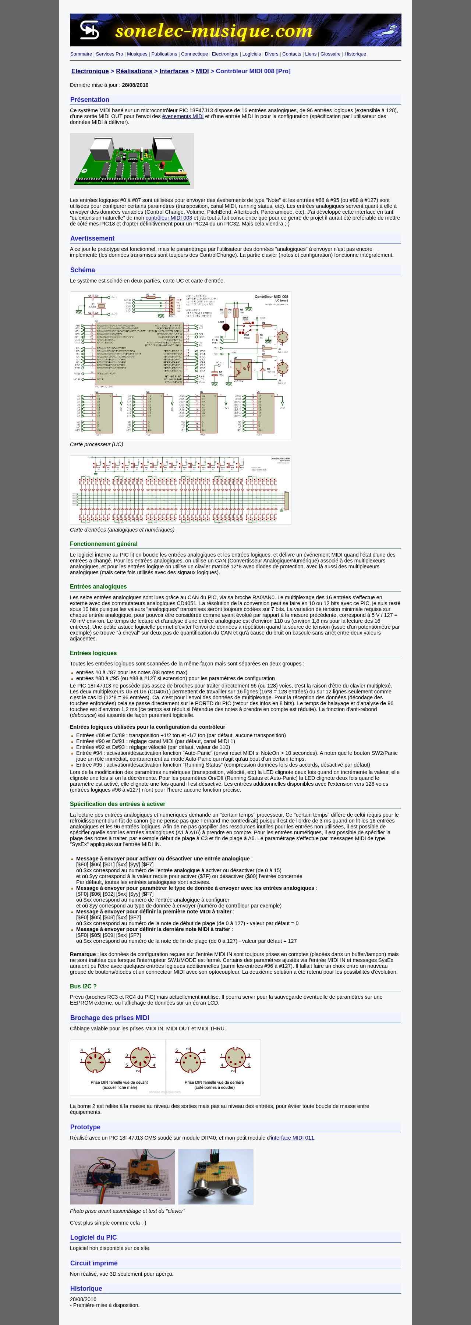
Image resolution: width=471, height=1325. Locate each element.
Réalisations (134, 71)
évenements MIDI (183, 116)
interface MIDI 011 (292, 1138)
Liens (310, 54)
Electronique (225, 54)
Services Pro (109, 54)
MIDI (202, 71)
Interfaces (174, 71)
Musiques (137, 54)
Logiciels (251, 54)
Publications (164, 54)
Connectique (194, 54)
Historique (355, 54)
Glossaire (331, 54)
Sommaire (81, 54)
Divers (272, 54)
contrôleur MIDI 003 (169, 218)
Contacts (291, 54)
